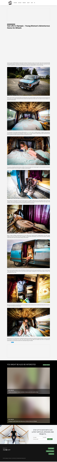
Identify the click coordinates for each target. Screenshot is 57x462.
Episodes (15, 2)
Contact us (51, 453)
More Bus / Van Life (46, 364)
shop (32, 2)
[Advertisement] (28, 14)
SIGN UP (50, 439)
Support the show (50, 450)
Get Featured (51, 448)
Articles (19, 2)
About (28, 2)
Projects (24, 2)
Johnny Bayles (29, 132)
